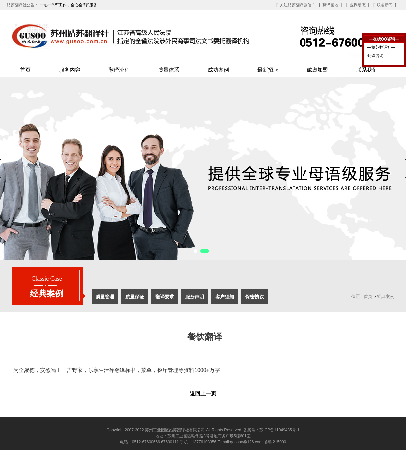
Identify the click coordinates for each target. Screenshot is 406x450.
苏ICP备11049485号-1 (279, 430)
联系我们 (367, 70)
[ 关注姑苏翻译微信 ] (295, 5)
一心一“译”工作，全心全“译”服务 (68, 5)
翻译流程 (119, 70)
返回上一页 (203, 393)
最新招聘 (268, 70)
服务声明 (194, 296)
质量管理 (105, 296)
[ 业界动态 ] (357, 5)
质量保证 (134, 296)
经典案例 (385, 296)
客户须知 (224, 296)
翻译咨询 (375, 55)
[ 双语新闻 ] (384, 5)
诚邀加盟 (317, 70)
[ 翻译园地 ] (330, 5)
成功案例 (218, 70)
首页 (25, 70)
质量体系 (168, 70)
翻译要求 (164, 296)
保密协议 (254, 296)
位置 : (356, 296)
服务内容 (69, 70)
